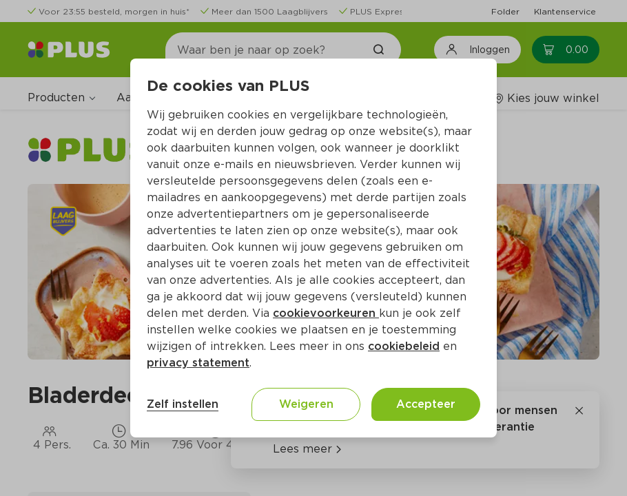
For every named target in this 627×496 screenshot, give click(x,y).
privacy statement (198, 362)
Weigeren (306, 404)
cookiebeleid (404, 346)
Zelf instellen (182, 404)
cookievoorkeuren (326, 313)
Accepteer (425, 404)
